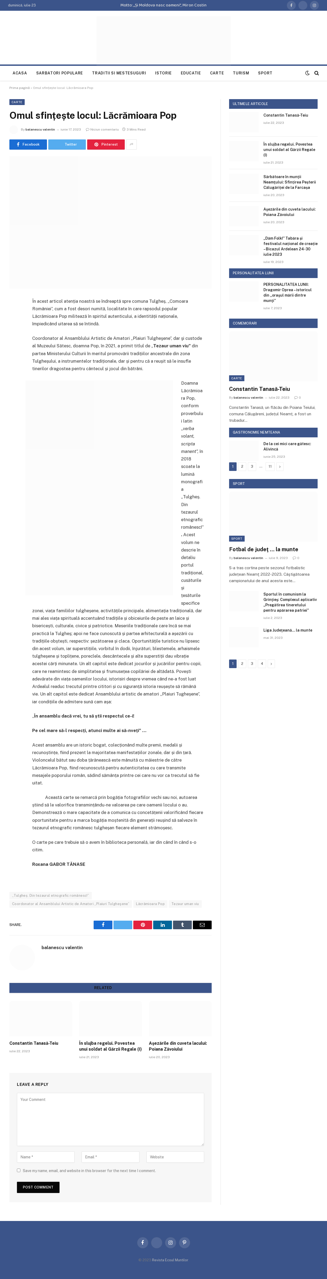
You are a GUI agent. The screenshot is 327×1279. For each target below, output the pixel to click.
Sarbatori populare (59, 73)
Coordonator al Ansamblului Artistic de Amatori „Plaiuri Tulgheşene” (70, 904)
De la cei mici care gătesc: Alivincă (287, 446)
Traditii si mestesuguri (119, 73)
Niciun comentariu (102, 129)
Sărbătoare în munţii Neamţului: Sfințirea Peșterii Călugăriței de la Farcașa (289, 182)
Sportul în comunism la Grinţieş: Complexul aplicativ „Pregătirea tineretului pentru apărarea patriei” (290, 602)
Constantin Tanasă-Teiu (33, 1043)
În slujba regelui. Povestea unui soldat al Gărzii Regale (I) (110, 1046)
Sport (265, 73)
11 (270, 466)
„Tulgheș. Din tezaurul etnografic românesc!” (50, 896)
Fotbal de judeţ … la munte (263, 549)
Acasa (20, 73)
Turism (241, 73)
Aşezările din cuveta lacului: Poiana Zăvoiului (178, 1046)
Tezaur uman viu (185, 904)
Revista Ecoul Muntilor (170, 1260)
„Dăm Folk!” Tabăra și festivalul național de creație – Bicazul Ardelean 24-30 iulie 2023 (290, 246)
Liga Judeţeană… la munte (287, 630)
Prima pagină (19, 88)
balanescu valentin (40, 129)
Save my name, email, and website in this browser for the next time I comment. (89, 1171)
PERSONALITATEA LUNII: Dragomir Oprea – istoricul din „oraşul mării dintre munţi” (287, 292)
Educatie (191, 73)
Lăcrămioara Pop (150, 904)
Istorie (163, 73)
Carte (217, 73)
